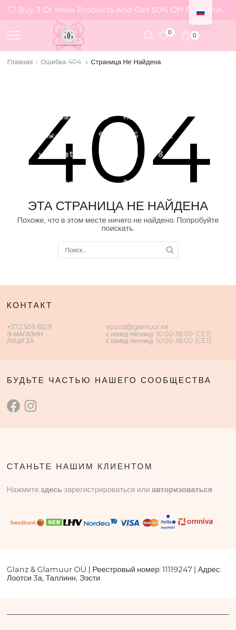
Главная (20, 61)
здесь (51, 489)
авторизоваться (182, 489)
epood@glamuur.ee (137, 327)
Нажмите (23, 489)
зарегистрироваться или (108, 489)
